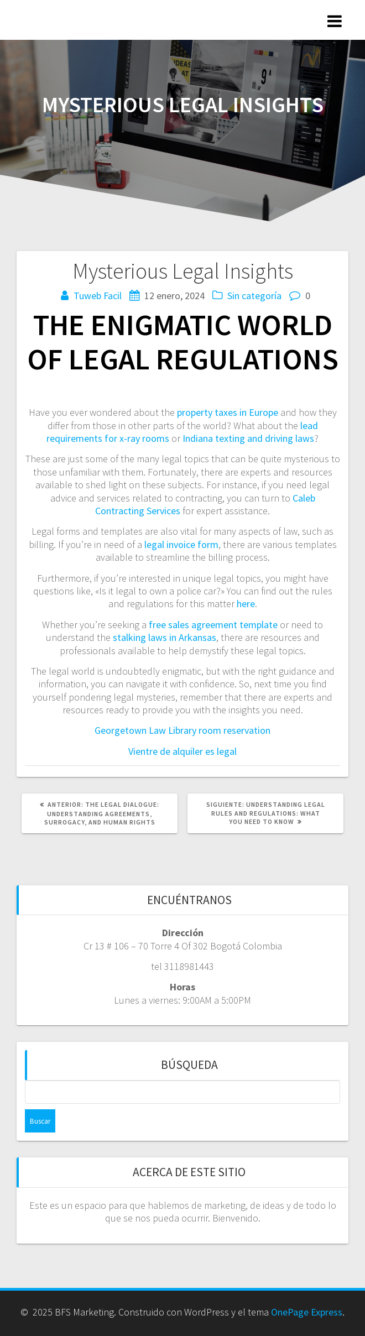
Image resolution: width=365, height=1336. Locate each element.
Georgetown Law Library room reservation (182, 730)
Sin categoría (254, 295)
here (246, 603)
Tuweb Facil (98, 295)
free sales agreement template (213, 624)
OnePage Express (306, 1312)
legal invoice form (181, 544)
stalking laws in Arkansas (164, 637)
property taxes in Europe (227, 412)
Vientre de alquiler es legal (182, 751)
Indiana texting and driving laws (248, 438)
